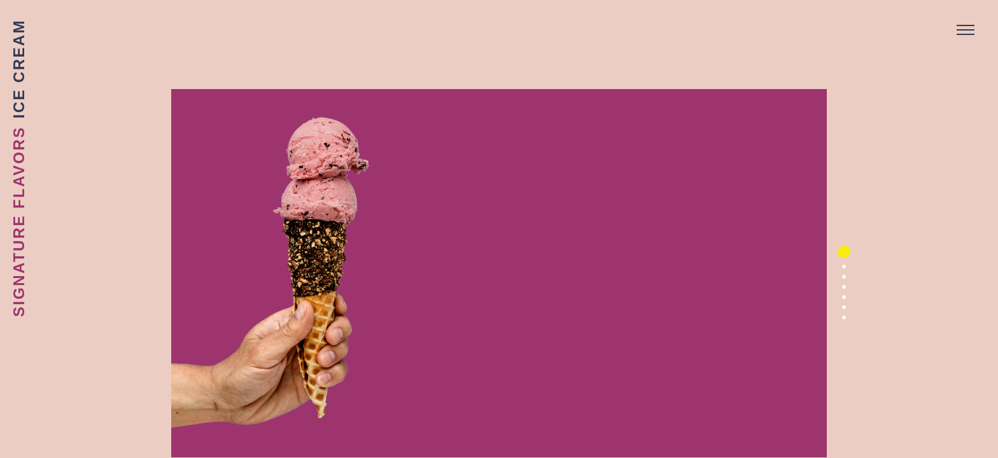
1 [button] (844, 252)
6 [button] (839, 311)
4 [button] (839, 291)
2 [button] (839, 271)
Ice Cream (18, 68)
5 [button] (839, 301)
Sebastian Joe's (499, 28)
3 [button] (839, 281)
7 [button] (839, 322)
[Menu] (965, 30)
